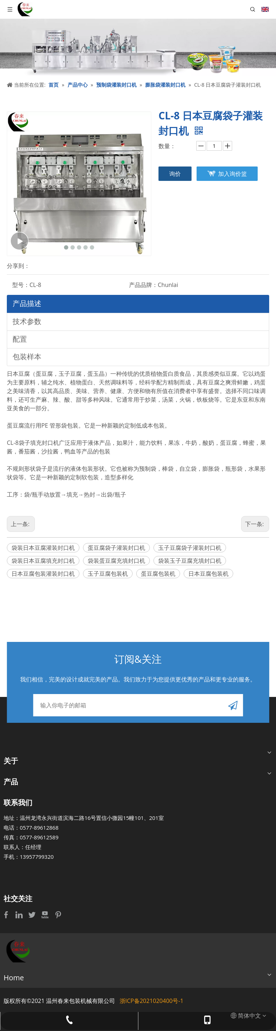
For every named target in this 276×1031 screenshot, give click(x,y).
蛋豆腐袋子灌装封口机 (116, 548)
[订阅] (233, 705)
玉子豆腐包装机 (108, 574)
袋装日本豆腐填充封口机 (43, 561)
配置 (20, 339)
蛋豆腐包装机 (158, 574)
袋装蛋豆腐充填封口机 (116, 561)
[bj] (138, 47)
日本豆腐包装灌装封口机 (43, 574)
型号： (20, 285)
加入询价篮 (232, 174)
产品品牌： (143, 285)
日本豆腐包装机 (208, 574)
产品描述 (27, 303)
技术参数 (27, 321)
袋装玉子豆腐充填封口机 (189, 561)
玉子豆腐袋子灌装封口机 (189, 548)
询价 (175, 174)
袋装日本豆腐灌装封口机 (43, 548)
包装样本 (27, 356)
